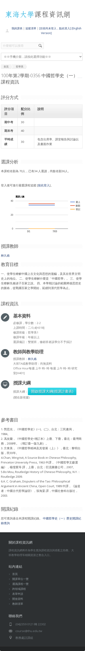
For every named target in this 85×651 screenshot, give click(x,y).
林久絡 (5, 255)
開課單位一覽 (20, 579)
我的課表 (17, 28)
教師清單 (17, 604)
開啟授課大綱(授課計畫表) (52, 391)
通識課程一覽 (20, 584)
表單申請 (17, 594)
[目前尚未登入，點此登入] (55, 28)
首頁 (15, 574)
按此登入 (44, 185)
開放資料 (17, 599)
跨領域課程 (19, 589)
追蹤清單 (30, 28)
